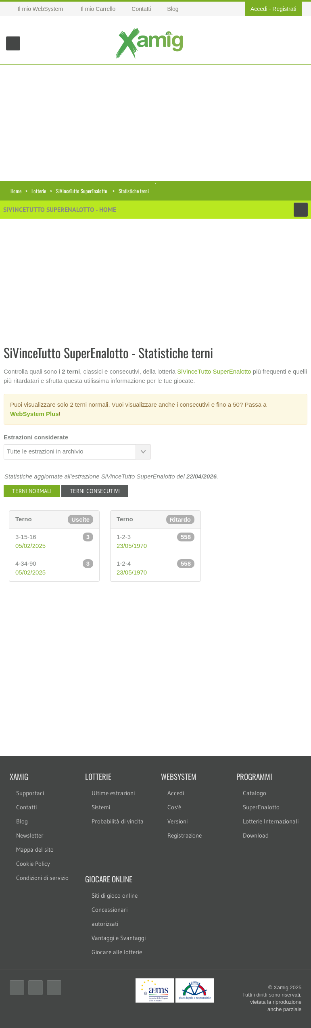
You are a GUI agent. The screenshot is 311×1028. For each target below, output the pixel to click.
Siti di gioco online (115, 895)
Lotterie (38, 191)
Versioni (177, 821)
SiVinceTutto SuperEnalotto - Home (59, 209)
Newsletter (30, 835)
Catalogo (254, 793)
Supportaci (30, 793)
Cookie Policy (33, 863)
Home (15, 191)
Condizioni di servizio (42, 878)
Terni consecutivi (95, 491)
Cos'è (174, 807)
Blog (22, 821)
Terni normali (32, 491)
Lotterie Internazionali (270, 821)
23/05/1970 (132, 545)
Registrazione (184, 835)
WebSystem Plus (34, 413)
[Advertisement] (155, 121)
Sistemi (101, 807)
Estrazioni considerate (36, 437)
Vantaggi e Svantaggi (119, 938)
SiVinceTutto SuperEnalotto (81, 191)
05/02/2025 (30, 545)
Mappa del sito (35, 849)
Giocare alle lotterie (117, 952)
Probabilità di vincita (118, 821)
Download (256, 835)
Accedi (258, 9)
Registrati (284, 9)
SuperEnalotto (261, 807)
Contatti (26, 807)
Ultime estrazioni (113, 793)
